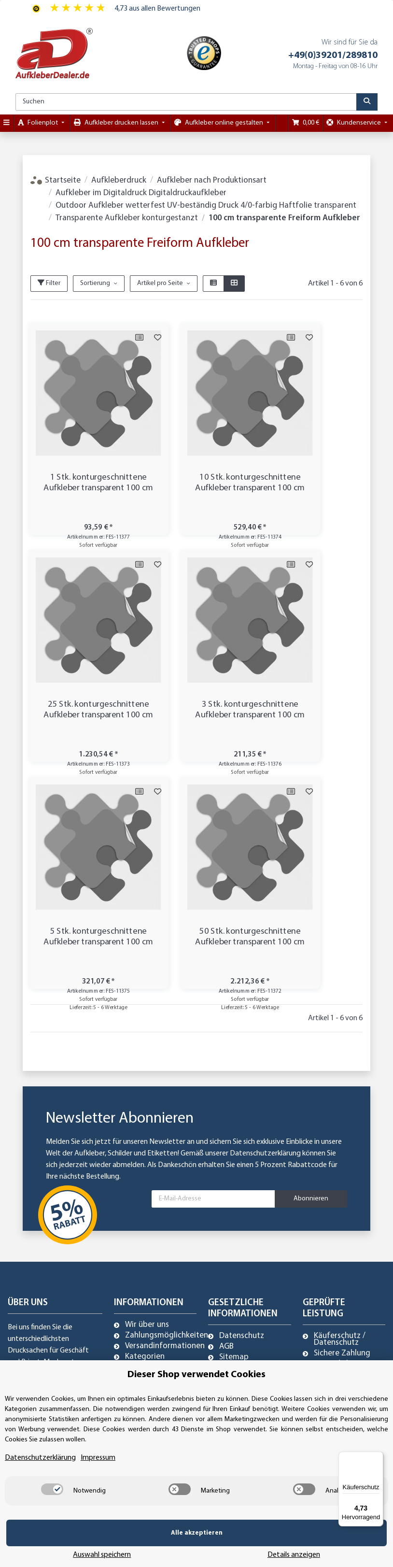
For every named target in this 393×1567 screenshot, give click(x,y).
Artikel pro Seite (160, 283)
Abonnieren (311, 971)
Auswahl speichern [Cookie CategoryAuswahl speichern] (218, 1548)
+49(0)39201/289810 (333, 55)
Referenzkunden (248, 1141)
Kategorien (145, 1129)
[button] (213, 283)
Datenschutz (241, 1109)
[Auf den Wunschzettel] (122, 337)
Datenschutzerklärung (265, 926)
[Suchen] (186, 102)
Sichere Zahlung (342, 1126)
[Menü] (377, 1457)
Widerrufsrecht (246, 1162)
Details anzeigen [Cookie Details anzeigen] (332, 1548)
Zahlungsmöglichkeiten (166, 1108)
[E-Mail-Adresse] (213, 972)
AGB (226, 1119)
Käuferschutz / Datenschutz (339, 1112)
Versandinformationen (165, 1119)
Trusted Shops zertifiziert (339, 1140)
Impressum (238, 1151)
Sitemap (234, 1130)
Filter (49, 283)
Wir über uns (147, 1098)
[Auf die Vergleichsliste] (104, 337)
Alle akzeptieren (82, 1547)
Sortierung (95, 283)
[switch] (52, 1504)
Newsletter (145, 1140)
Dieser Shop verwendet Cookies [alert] (196, 1389)
